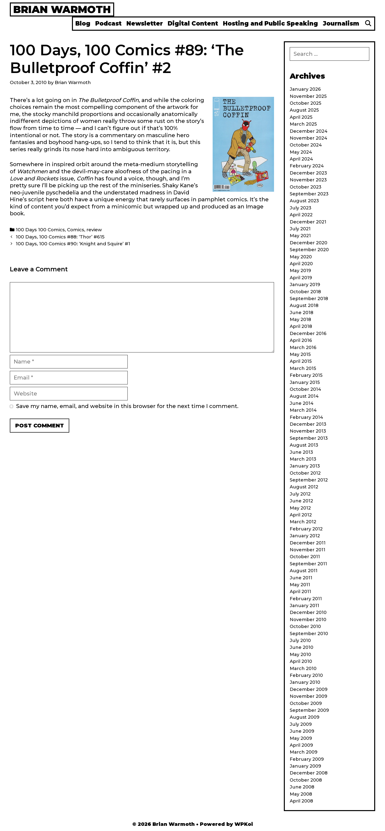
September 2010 (309, 633)
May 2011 (300, 584)
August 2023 (304, 201)
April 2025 (301, 117)
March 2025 (303, 124)
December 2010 (308, 612)
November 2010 (308, 619)
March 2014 (303, 410)
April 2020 (301, 263)
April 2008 (301, 801)
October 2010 (305, 626)
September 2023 (309, 194)
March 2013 (303, 459)
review (94, 230)
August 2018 (304, 305)
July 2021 (300, 229)
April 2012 (301, 515)
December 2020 (308, 243)
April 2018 (301, 326)
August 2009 (304, 717)
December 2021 (308, 222)
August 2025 (304, 110)
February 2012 (306, 529)
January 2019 (305, 284)
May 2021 (300, 235)
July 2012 (300, 494)
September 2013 (309, 438)
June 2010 (301, 647)
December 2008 (309, 773)
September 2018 (309, 298)
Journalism (341, 23)
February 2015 (306, 375)
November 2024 (308, 138)
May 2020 (301, 257)
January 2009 (305, 766)
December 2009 (309, 689)
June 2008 (302, 787)
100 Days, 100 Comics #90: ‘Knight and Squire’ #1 (73, 244)
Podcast (108, 23)
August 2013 (304, 445)
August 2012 (304, 487)
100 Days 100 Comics (40, 230)
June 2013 (301, 452)
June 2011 (301, 578)
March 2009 (303, 752)
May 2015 (300, 354)
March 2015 (303, 368)
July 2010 (300, 640)
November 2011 (307, 550)
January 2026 (305, 89)
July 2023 (300, 208)
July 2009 (301, 724)
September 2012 (309, 480)
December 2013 (308, 424)
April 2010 (301, 661)
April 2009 (301, 745)
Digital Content (193, 23)
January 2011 (304, 605)
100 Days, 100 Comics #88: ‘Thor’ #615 (60, 237)
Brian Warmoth (62, 9)
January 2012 (305, 536)
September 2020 (309, 249)
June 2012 (301, 501)
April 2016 (301, 340)
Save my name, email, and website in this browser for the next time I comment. (127, 406)
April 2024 (301, 159)
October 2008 (306, 780)
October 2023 (305, 187)
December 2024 (309, 131)
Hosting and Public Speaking (270, 23)
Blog (82, 23)
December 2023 (308, 173)
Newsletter (144, 23)
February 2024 (307, 166)
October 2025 (305, 103)
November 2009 (308, 696)
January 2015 (305, 382)
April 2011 (300, 591)
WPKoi (243, 824)
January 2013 (305, 466)
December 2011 (308, 543)
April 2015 (301, 361)
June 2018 (301, 312)
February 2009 (307, 759)
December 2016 (308, 333)
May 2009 (301, 738)
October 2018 (305, 291)
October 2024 (306, 145)
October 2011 (305, 556)
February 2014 (306, 417)
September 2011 (308, 564)
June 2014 (302, 403)
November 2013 (308, 431)
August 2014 (304, 396)
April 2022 (301, 215)
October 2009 (306, 703)
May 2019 (300, 270)
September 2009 (309, 710)
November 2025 (308, 96)
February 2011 (306, 598)
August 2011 (303, 570)
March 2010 (303, 668)
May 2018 (300, 319)
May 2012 (300, 508)
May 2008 (301, 794)
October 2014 (305, 389)
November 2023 (308, 180)
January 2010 (305, 682)
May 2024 (301, 152)
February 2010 (306, 675)
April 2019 (301, 277)
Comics (75, 230)
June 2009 (302, 731)
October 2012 (305, 473)
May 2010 (300, 654)
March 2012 (303, 522)
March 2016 (303, 347)
